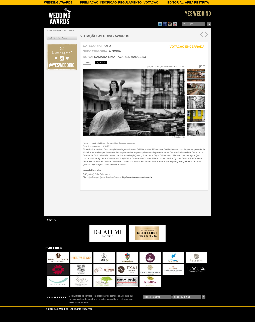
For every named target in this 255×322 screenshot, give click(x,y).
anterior (201, 34)
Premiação (89, 2)
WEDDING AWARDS (58, 2)
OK (203, 308)
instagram (170, 24)
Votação (151, 2)
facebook (165, 24)
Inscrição (108, 2)
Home (49, 30)
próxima (206, 34)
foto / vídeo (69, 30)
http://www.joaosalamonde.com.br (137, 189)
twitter (160, 24)
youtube (175, 24)
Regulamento (130, 2)
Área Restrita (197, 2)
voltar (87, 63)
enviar (209, 24)
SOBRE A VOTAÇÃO (57, 38)
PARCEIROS (53, 259)
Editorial (175, 2)
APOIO (51, 232)
